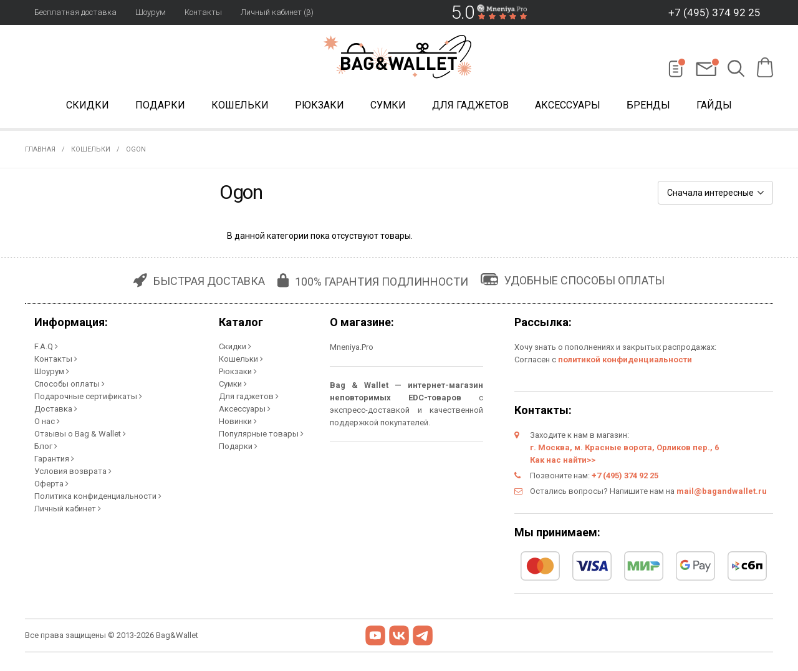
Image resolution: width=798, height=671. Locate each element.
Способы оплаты (69, 384)
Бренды (648, 105)
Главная (40, 149)
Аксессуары (567, 105)
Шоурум (150, 12)
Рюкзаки (319, 105)
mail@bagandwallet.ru (721, 491)
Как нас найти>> (562, 460)
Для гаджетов (470, 105)
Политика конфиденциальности (97, 496)
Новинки (238, 421)
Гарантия (54, 458)
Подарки (160, 105)
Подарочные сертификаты (88, 396)
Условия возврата (73, 471)
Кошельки (240, 105)
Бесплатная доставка (75, 12)
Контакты (203, 12)
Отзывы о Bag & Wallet (80, 433)
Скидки (87, 105)
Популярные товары (261, 433)
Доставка (55, 408)
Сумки (388, 105)
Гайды (714, 105)
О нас (47, 421)
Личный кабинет (67, 508)
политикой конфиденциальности (625, 359)
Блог (45, 446)
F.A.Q (46, 346)
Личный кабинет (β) (277, 12)
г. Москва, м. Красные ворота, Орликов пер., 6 (624, 447)
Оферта (51, 483)
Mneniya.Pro (351, 347)
